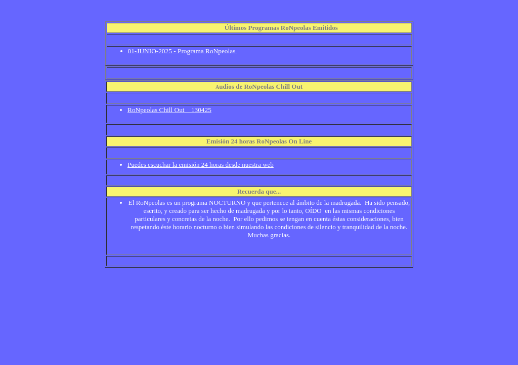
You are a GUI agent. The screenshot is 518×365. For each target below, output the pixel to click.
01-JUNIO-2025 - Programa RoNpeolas (182, 51)
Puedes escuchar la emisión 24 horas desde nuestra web (200, 164)
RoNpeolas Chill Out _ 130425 (169, 110)
